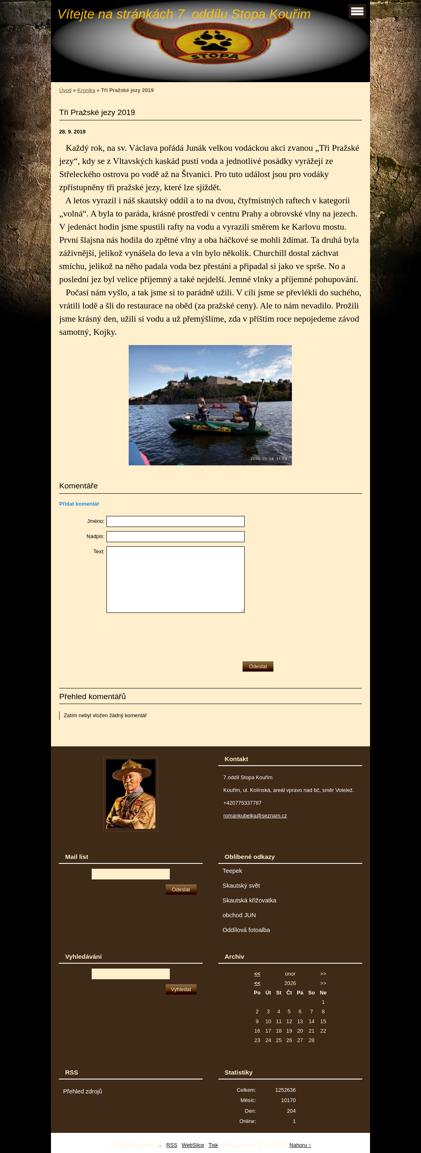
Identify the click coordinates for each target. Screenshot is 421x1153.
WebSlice (193, 1145)
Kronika (86, 90)
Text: (98, 551)
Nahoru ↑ (300, 1145)
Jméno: (95, 521)
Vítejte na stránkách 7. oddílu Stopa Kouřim (184, 14)
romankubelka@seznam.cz (255, 815)
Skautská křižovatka (249, 900)
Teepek (232, 871)
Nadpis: (95, 536)
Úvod (65, 90)
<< (257, 974)
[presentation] (168, 635)
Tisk (213, 1145)
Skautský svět (241, 885)
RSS (172, 1145)
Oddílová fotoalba (246, 930)
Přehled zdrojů (82, 1091)
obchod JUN (239, 915)
